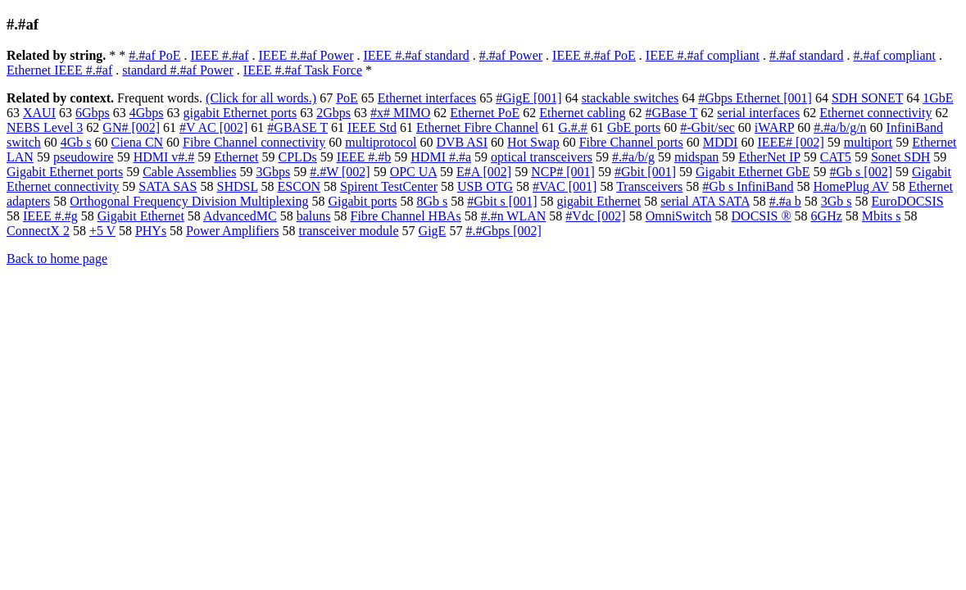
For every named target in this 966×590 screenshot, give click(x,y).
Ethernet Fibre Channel (477, 127)
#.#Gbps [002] (503, 231)
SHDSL (236, 186)
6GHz (826, 216)
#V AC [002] (213, 127)
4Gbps (146, 113)
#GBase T (672, 113)
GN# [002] (131, 127)
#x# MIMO (400, 113)
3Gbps (273, 172)
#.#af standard (806, 55)
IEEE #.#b (364, 157)
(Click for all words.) (261, 98)
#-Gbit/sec (707, 127)
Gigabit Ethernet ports (65, 172)
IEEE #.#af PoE (594, 55)
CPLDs (298, 157)
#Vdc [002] (595, 216)
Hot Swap (533, 142)
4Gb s (76, 142)
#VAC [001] (564, 186)
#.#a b (785, 201)
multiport (868, 142)
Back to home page (57, 259)
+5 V (102, 231)
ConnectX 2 (38, 231)
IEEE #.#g (50, 216)
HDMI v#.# (164, 157)
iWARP (774, 127)
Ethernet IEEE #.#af (59, 70)
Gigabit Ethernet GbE (753, 172)
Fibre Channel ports (631, 142)
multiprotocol (380, 142)
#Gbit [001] (645, 172)
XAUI (39, 113)
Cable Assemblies (189, 172)
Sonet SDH (900, 157)
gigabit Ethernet (599, 201)
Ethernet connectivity (875, 113)
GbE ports (633, 127)
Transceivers (649, 186)
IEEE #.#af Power (306, 55)
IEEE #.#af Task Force (302, 70)
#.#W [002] (340, 172)
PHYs (150, 231)
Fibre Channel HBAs (406, 216)
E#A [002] (483, 172)
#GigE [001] (528, 98)
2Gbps (333, 113)
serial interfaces (758, 113)
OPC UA (413, 172)
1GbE (938, 98)
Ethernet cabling (582, 113)
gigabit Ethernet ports (240, 113)
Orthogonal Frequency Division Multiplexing (189, 201)
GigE (433, 231)
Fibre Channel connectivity (254, 142)
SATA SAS (167, 186)
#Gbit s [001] (502, 201)
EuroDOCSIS (908, 201)
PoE (347, 98)
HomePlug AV (850, 186)
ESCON (299, 186)
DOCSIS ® (761, 216)
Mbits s (881, 216)
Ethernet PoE (484, 113)
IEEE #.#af (219, 55)
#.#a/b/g (633, 157)
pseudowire (83, 157)
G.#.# (572, 127)
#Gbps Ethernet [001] (755, 98)
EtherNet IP (769, 157)
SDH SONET (867, 98)
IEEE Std (372, 127)
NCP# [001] (563, 172)
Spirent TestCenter (389, 186)
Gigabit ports (362, 201)
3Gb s (836, 201)
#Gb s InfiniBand (747, 186)
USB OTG (485, 186)
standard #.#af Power (178, 70)
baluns (314, 216)
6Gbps (92, 113)
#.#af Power (510, 55)
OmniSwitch (679, 216)
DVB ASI (462, 142)
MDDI (720, 142)
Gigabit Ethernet (141, 216)
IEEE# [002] (790, 142)
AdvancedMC (240, 216)
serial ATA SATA (705, 201)
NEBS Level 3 (45, 127)
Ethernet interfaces (427, 98)
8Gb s (431, 201)
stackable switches (630, 98)
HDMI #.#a (440, 157)
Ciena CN (137, 142)
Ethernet (236, 157)
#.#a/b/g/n (840, 127)
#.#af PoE (154, 55)
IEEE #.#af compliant (703, 55)
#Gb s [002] (861, 172)
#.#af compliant (895, 55)
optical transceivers (541, 157)
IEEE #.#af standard (416, 55)
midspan (696, 157)
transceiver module (348, 231)
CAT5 (835, 157)
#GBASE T (297, 127)
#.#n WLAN (513, 216)
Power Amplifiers (232, 231)
